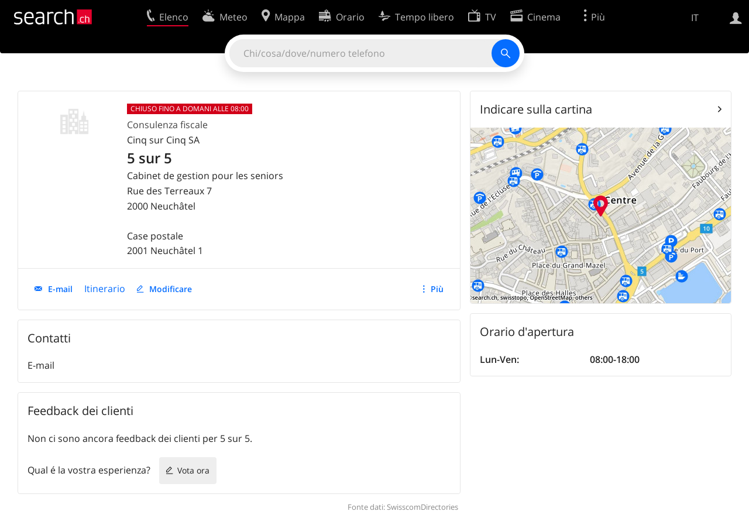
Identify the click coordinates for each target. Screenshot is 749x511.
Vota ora (193, 470)
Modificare (170, 288)
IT (695, 17)
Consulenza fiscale (167, 124)
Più (437, 288)
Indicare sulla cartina (536, 109)
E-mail (60, 288)
